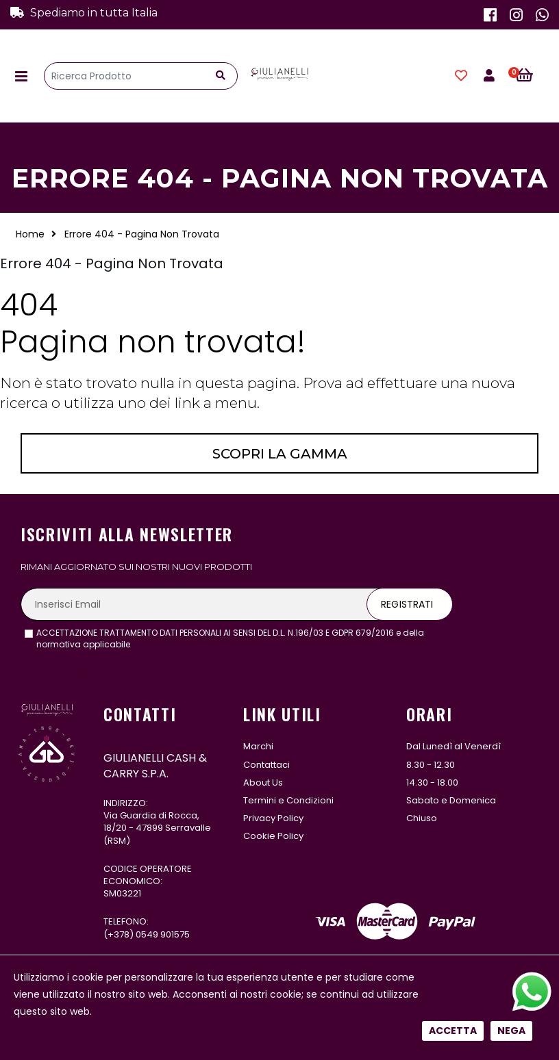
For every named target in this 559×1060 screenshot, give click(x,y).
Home (30, 234)
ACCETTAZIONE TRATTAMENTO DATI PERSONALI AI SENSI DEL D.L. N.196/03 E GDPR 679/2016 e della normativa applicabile (230, 639)
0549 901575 (163, 934)
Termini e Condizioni (288, 800)
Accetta (453, 465)
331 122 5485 (158, 974)
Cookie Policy (273, 835)
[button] (532, 76)
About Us (263, 782)
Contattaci (266, 764)
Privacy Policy (273, 818)
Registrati (407, 604)
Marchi (258, 746)
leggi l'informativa (170, 644)
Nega (511, 465)
